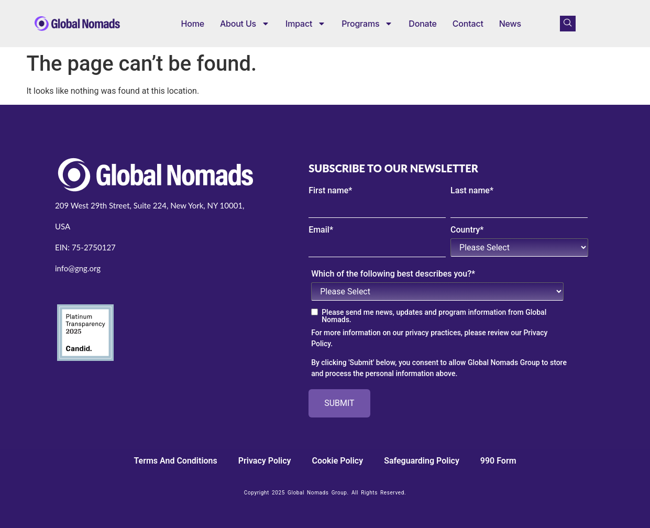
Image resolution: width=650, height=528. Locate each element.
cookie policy (337, 461)
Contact (468, 23)
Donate (422, 23)
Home (192, 23)
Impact (305, 23)
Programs (367, 23)
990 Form (498, 461)
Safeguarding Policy (421, 461)
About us (245, 23)
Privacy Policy (264, 461)
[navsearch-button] (568, 23)
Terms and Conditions (175, 461)
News (510, 23)
